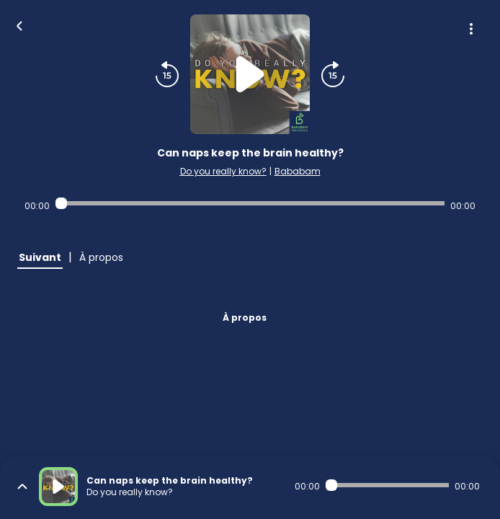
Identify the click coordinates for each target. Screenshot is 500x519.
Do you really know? (223, 171)
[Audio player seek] (249, 203)
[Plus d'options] (471, 28)
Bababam (297, 171)
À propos (245, 317)
